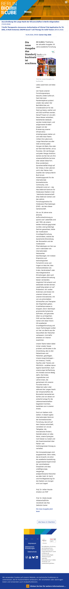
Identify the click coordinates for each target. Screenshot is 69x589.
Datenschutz (32, 552)
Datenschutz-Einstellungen (30, 547)
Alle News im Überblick (46, 522)
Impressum (32, 543)
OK (28, 586)
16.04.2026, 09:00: (38, 35)
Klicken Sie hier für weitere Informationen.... (48, 586)
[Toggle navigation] (66, 2)
